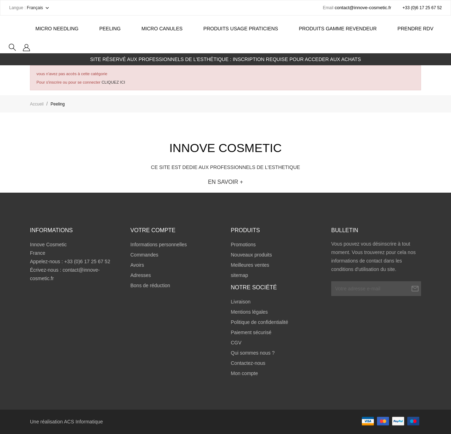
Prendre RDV (415, 28)
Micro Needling (57, 28)
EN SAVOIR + (225, 182)
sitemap (239, 275)
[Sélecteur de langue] (38, 8)
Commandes (144, 255)
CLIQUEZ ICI (113, 82)
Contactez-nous (248, 363)
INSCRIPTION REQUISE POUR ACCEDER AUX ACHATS (297, 59)
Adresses (140, 275)
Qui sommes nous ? (253, 353)
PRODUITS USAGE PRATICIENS (240, 28)
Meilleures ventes (250, 265)
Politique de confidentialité (259, 322)
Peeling (110, 28)
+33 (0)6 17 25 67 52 (422, 7)
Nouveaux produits (251, 255)
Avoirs (137, 265)
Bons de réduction (150, 285)
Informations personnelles (158, 244)
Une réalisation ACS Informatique (66, 421)
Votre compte (152, 230)
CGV (236, 342)
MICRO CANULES (162, 28)
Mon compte (244, 373)
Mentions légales (249, 312)
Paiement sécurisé (251, 332)
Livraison (241, 302)
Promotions (243, 244)
